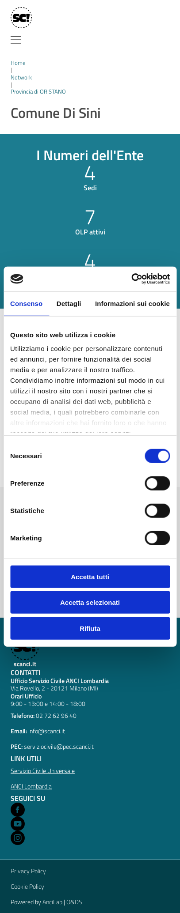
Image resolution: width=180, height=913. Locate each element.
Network (21, 77)
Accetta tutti (90, 576)
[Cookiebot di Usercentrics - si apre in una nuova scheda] (131, 279)
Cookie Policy (27, 886)
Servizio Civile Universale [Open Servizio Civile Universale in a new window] (43, 770)
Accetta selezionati (90, 602)
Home (18, 62)
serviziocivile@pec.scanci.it (59, 746)
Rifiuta (90, 628)
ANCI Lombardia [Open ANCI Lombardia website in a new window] (31, 786)
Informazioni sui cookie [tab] (132, 303)
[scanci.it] (24, 650)
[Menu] (16, 39)
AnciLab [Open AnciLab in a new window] (52, 901)
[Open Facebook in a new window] (18, 810)
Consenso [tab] (26, 303)
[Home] (21, 17)
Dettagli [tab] (69, 303)
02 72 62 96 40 (56, 715)
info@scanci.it (46, 731)
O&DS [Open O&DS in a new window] (74, 901)
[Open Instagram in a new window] (18, 838)
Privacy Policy (28, 870)
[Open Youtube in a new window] (18, 824)
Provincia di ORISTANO (38, 91)
